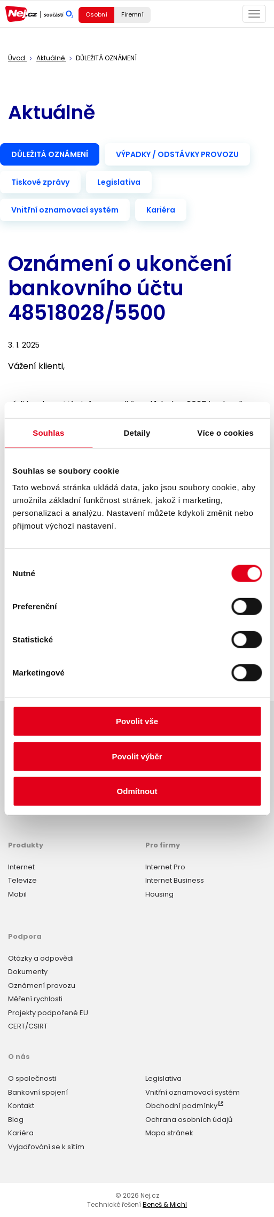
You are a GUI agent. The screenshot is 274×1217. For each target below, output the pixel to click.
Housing (159, 894)
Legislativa (118, 182)
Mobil (17, 894)
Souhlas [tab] (48, 432)
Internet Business (174, 880)
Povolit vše (137, 721)
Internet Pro (165, 867)
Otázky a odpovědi (41, 958)
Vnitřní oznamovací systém (65, 210)
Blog (16, 1119)
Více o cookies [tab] (225, 432)
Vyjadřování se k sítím (46, 1147)
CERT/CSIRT (28, 1026)
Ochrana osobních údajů (188, 1119)
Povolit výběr (137, 755)
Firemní (132, 14)
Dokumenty (28, 972)
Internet (21, 867)
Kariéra (160, 210)
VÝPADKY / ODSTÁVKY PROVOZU (177, 154)
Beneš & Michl (165, 1204)
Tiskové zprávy (40, 182)
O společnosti (32, 1078)
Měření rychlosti (35, 999)
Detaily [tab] (137, 432)
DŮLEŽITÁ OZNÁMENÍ (49, 154)
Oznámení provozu (41, 985)
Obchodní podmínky (181, 1106)
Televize (22, 880)
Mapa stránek (169, 1133)
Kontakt (21, 1106)
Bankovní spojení (38, 1092)
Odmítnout (137, 791)
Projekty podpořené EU (48, 1013)
